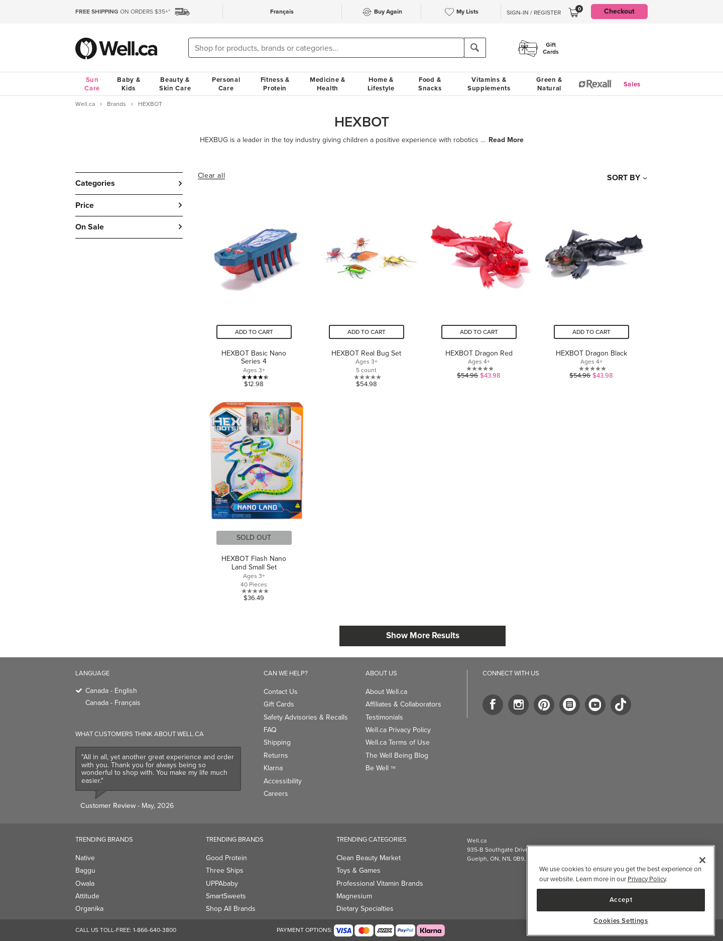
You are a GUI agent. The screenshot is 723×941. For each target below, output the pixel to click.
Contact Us (281, 691)
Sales (632, 84)
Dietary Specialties (365, 908)
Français (282, 11)
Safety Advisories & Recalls (306, 717)
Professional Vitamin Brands (379, 883)
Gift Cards (279, 704)
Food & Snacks (429, 83)
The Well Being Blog (397, 755)
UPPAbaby (222, 883)
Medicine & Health (327, 83)
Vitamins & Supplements (489, 83)
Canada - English (111, 690)
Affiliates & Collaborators (403, 704)
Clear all (211, 176)
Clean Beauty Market (368, 858)
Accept (621, 899)
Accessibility (283, 781)
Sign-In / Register (534, 13)
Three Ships (225, 870)
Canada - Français (113, 702)
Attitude (87, 896)
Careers (276, 793)
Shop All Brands (231, 908)
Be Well (381, 768)
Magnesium (354, 896)
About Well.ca (386, 691)
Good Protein (226, 858)
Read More (506, 140)
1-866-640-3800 (154, 929)
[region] (621, 890)
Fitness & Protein (275, 83)
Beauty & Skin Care (175, 83)
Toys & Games (358, 870)
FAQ (270, 730)
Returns (276, 755)
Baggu (85, 870)
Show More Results (422, 635)
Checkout (619, 11)
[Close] (702, 860)
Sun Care (92, 83)
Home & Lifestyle (381, 83)
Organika (89, 908)
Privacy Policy (647, 879)
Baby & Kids (128, 83)
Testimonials (384, 717)
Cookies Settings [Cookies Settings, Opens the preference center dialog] (620, 920)
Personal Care (226, 83)
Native (85, 858)
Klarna (273, 768)
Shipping (277, 742)
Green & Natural (549, 83)
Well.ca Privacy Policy (398, 730)
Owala (84, 883)
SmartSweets (226, 896)
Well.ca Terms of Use (398, 742)
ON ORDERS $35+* (122, 11)
